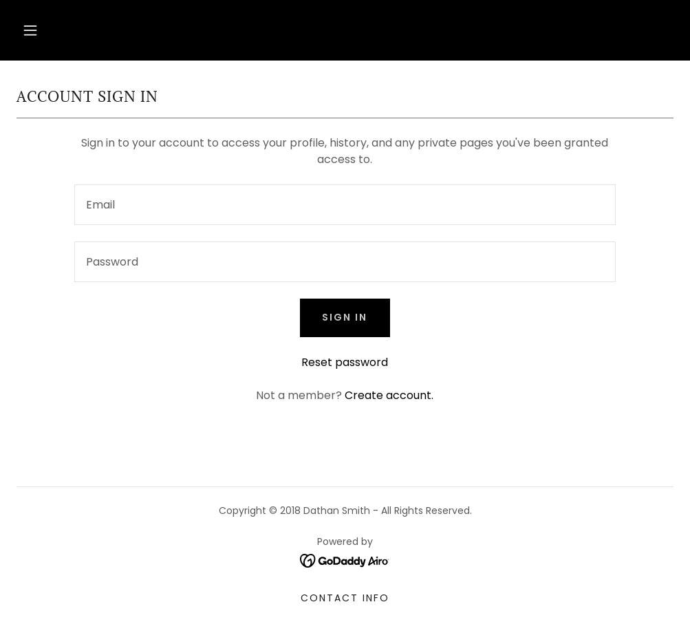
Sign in (344, 317)
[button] (30, 30)
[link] (345, 560)
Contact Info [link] (345, 598)
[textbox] (345, 204)
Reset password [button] (344, 362)
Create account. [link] (389, 395)
